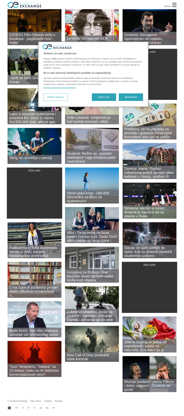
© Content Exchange (17, 401)
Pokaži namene (56, 97)
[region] (93, 74)
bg (47, 407)
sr (35, 407)
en (16, 407)
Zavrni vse (103, 97)
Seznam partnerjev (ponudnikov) (59, 88)
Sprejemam (131, 97)
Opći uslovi (36, 401)
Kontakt (58, 401)
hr (29, 407)
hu (53, 407)
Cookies (48, 401)
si (23, 407)
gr (41, 407)
